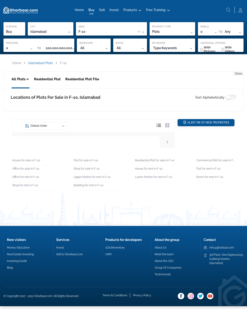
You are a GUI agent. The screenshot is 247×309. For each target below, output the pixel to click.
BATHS (119, 45)
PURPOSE (11, 28)
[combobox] (112, 34)
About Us (160, 250)
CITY (32, 28)
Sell (102, 11)
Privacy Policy (142, 298)
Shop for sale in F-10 (87, 171)
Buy (91, 11)
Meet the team (164, 257)
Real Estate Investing (20, 257)
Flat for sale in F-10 (86, 163)
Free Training (156, 11)
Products (130, 11)
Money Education (18, 250)
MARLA (204, 28)
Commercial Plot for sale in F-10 (215, 163)
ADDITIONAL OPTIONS (212, 45)
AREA (81, 28)
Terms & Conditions (114, 298)
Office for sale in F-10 (25, 171)
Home (79, 11)
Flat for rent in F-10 (208, 171)
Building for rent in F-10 (88, 188)
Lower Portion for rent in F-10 (153, 180)
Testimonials (163, 277)
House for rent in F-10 (149, 171)
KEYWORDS (158, 45)
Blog (10, 270)
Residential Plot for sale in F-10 (154, 163)
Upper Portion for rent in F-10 (92, 180)
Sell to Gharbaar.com (69, 257)
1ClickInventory (115, 250)
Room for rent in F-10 (209, 180)
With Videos (228, 51)
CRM (108, 257)
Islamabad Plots (40, 65)
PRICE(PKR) (12, 45)
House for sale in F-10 (26, 163)
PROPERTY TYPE (161, 28)
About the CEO (164, 263)
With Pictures (207, 51)
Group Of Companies (168, 270)
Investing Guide (17, 263)
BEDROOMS (86, 45)
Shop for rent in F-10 (25, 188)
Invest (114, 11)
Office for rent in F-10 (25, 180)
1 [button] (167, 145)
